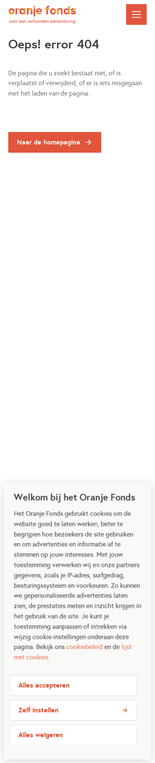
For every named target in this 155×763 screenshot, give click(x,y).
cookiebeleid (84, 653)
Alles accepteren (43, 691)
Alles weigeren (40, 741)
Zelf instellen (38, 716)
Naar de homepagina (48, 142)
